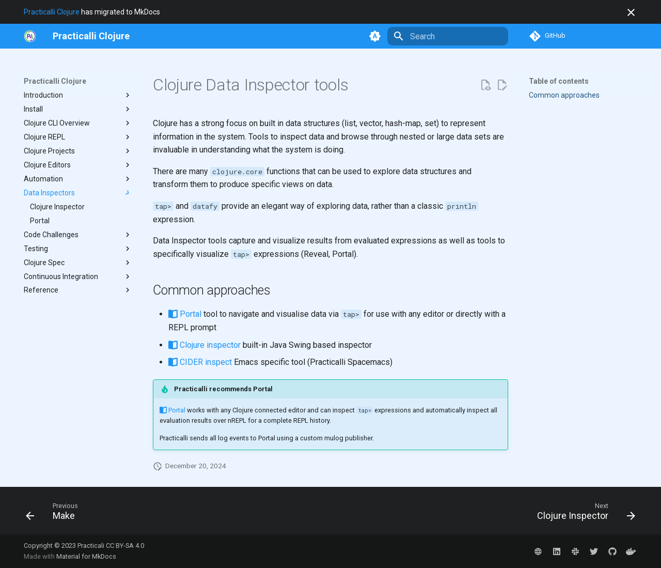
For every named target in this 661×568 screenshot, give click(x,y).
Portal (184, 314)
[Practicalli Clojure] (91, 36)
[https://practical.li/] (30, 36)
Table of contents (559, 81)
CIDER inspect (200, 362)
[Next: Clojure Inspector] (583, 513)
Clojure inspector (204, 345)
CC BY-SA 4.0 (125, 545)
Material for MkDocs (86, 556)
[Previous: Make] (55, 513)
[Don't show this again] (631, 12)
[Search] (447, 36)
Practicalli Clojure (52, 12)
